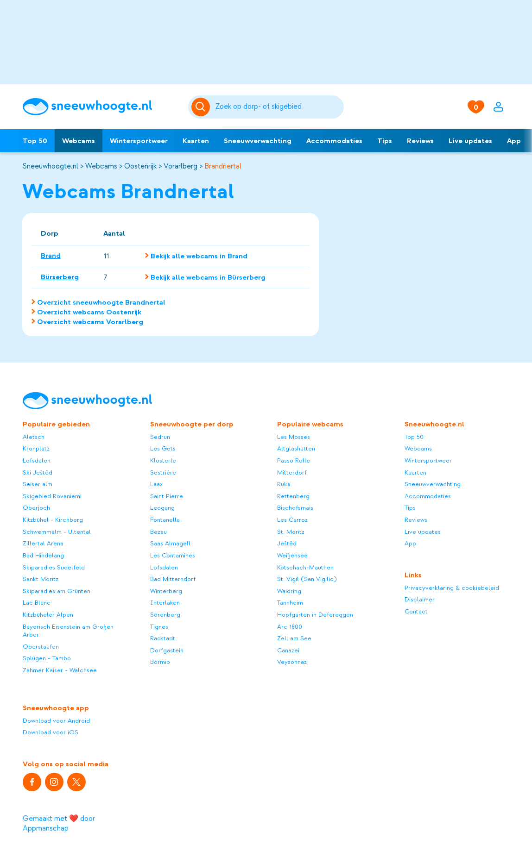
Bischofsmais (295, 508)
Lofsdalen (37, 460)
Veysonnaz (292, 662)
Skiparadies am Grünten (56, 591)
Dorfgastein (167, 650)
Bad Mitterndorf (173, 579)
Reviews (420, 140)
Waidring (289, 591)
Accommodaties (334, 140)
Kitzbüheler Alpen (48, 615)
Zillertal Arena (43, 543)
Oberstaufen (41, 646)
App (514, 140)
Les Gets (163, 448)
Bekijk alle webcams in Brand (199, 256)
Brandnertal (222, 166)
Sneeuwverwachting (257, 140)
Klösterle (163, 460)
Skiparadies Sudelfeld (54, 567)
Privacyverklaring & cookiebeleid (452, 588)
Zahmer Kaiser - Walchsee (60, 670)
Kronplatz (36, 448)
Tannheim (290, 603)
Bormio (160, 662)
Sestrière (163, 472)
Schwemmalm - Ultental (57, 532)
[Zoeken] (278, 107)
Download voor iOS (50, 732)
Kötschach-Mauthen (305, 567)
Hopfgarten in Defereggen (315, 615)
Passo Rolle (293, 460)
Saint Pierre (166, 496)
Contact (416, 611)
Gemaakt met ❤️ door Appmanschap (59, 823)
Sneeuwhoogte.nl (50, 166)
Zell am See (294, 638)
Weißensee (292, 555)
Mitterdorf (292, 472)
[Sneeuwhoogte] (101, 106)
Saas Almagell (170, 543)
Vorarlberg (180, 166)
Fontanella (165, 520)
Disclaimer (420, 599)
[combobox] (278, 107)
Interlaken (165, 603)
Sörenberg (165, 615)
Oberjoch (36, 508)
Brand (51, 255)
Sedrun (160, 437)
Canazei (288, 650)
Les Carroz (292, 520)
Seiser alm (37, 484)
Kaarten (196, 140)
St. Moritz (290, 532)
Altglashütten (296, 448)
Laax (156, 484)
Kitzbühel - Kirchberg (53, 520)
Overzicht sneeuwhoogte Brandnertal (101, 302)
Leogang (162, 508)
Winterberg (166, 591)
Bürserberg (60, 276)
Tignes (159, 627)
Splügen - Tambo (47, 658)
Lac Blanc (37, 603)
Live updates (470, 140)
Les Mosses (293, 437)
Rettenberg (293, 496)
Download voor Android (56, 721)
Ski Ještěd (37, 472)
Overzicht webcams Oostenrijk (89, 312)
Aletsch (33, 437)
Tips (384, 140)
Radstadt (162, 638)
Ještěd (287, 543)
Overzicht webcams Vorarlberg (90, 321)
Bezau (158, 532)
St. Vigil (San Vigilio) (307, 579)
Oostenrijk (140, 166)
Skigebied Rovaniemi (52, 496)
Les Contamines (172, 555)
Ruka (284, 484)
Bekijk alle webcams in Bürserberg (208, 277)
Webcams (78, 140)
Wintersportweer (139, 140)
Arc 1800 (289, 627)
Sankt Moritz (40, 579)
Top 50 (35, 140)
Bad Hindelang (43, 555)
